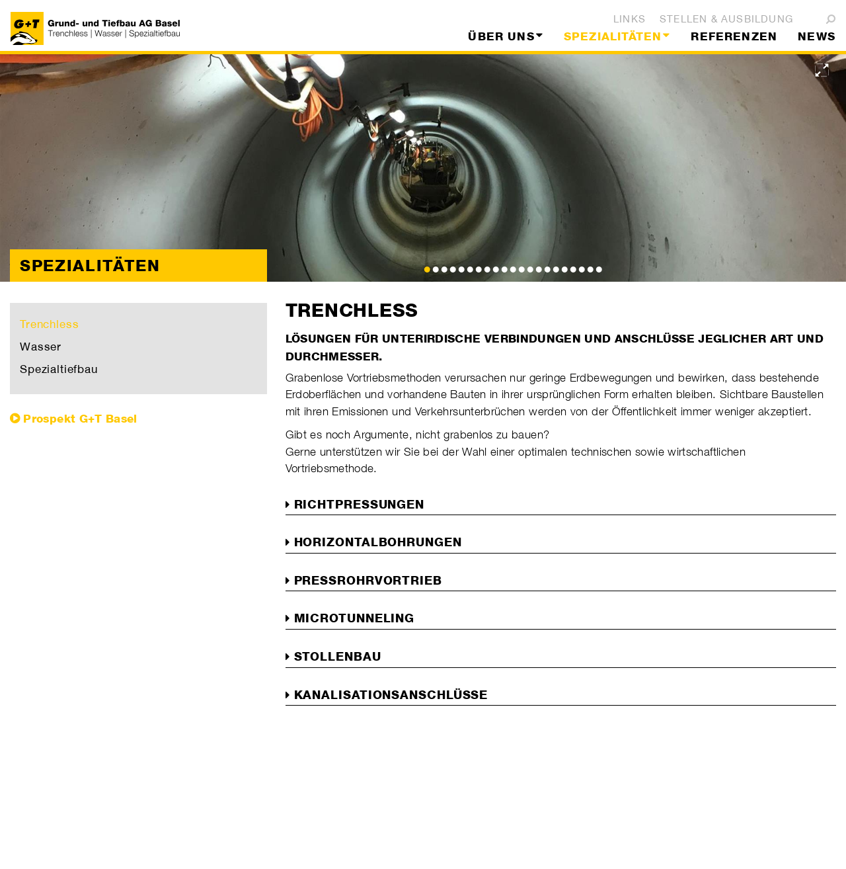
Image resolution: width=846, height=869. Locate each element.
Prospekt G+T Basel (80, 418)
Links (629, 19)
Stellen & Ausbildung (726, 19)
